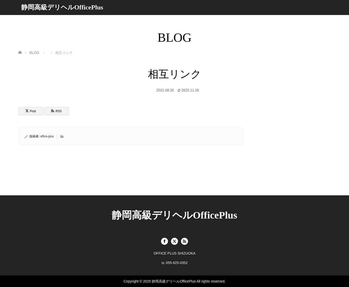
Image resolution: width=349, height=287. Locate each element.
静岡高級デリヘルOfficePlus (62, 7)
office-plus (47, 136)
